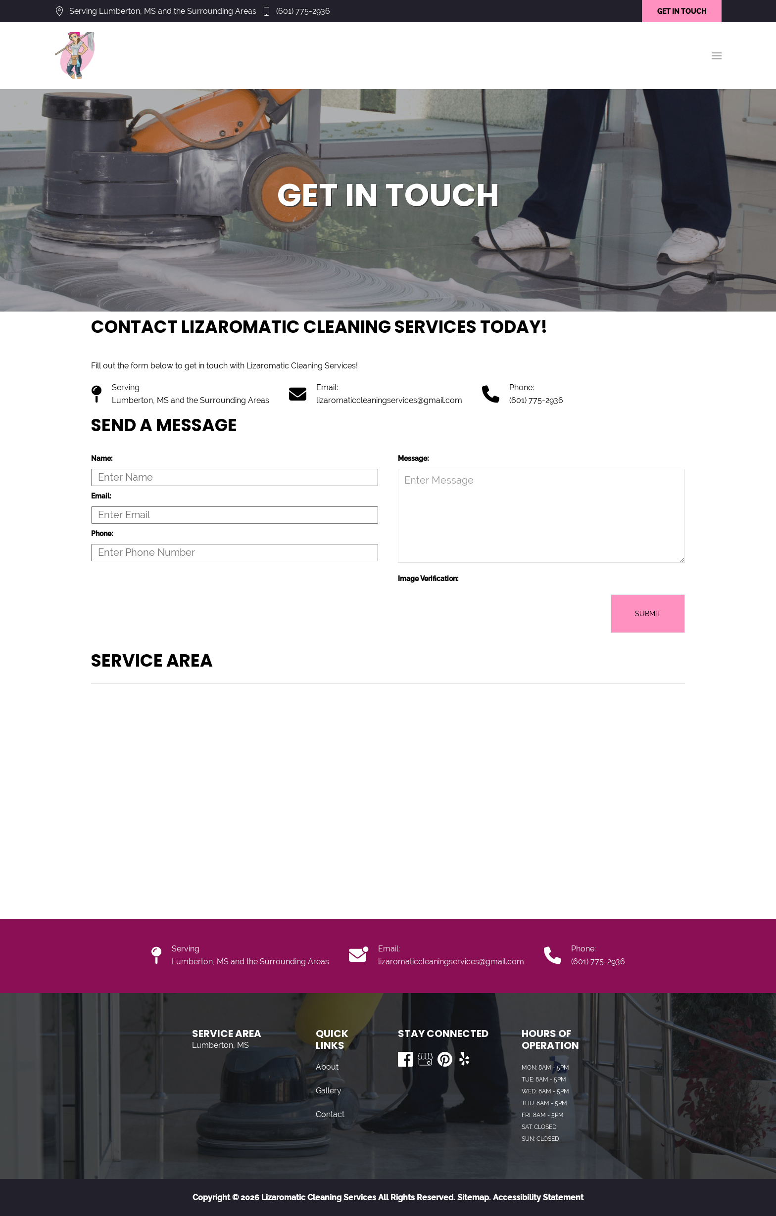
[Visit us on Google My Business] (425, 1059)
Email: (101, 496)
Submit (648, 614)
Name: (101, 458)
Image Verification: (428, 579)
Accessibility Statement (538, 1197)
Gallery (328, 1090)
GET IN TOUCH (681, 11)
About (327, 1067)
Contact (330, 1114)
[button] (717, 56)
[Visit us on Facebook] (405, 1059)
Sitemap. (473, 1197)
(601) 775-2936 (303, 11)
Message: (413, 458)
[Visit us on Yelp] (464, 1059)
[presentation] (473, 613)
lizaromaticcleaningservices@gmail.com (389, 400)
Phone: (102, 534)
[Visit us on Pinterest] (444, 1059)
